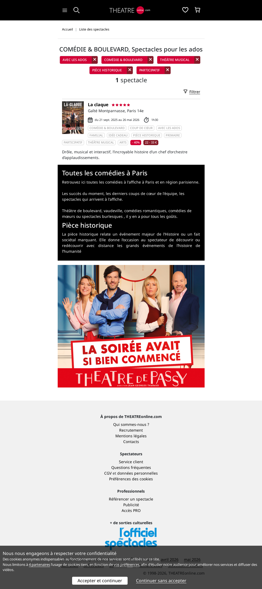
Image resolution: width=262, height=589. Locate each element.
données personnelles (137, 473)
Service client (131, 461)
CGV (108, 473)
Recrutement (131, 430)
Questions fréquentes (131, 467)
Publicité (131, 504)
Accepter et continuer (100, 581)
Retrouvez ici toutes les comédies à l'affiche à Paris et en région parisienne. (130, 182)
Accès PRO (131, 510)
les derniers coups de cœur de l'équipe (141, 193)
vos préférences (126, 564)
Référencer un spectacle (131, 499)
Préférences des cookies (131, 478)
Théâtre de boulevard (81, 210)
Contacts (131, 441)
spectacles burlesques (102, 216)
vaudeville (113, 210)
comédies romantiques (145, 210)
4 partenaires (39, 564)
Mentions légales (131, 435)
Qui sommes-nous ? (131, 424)
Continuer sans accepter (161, 581)
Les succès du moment (83, 193)
